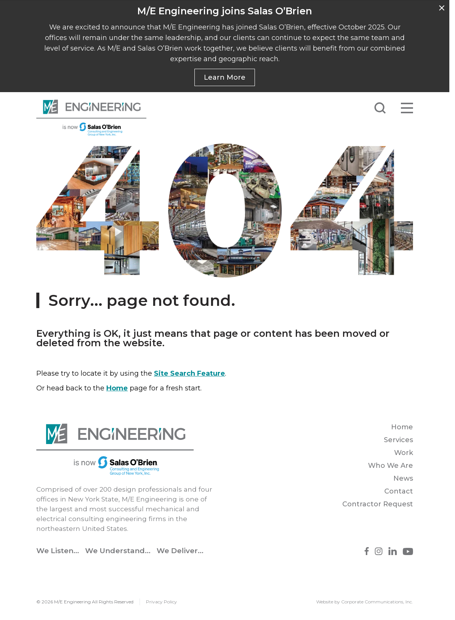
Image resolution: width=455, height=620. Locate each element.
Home (117, 388)
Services (398, 439)
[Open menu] (407, 108)
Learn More (224, 77)
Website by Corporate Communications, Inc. (364, 602)
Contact (398, 491)
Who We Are (390, 465)
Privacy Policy (161, 602)
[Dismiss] (441, 7)
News (403, 478)
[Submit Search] (380, 108)
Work (403, 452)
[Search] (310, 108)
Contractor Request (377, 504)
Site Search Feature (189, 373)
